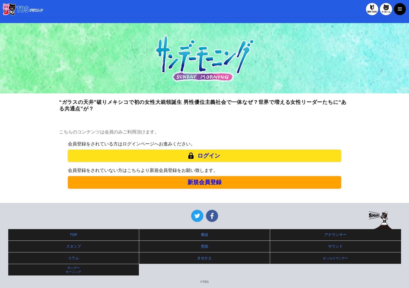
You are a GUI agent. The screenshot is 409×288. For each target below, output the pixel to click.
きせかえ (204, 258)
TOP (74, 235)
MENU (400, 9)
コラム (73, 258)
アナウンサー (335, 235)
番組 (204, 235)
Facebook (212, 216)
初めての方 (372, 9)
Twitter (197, 216)
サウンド (335, 246)
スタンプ (73, 246)
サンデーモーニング (73, 269)
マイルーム (386, 9)
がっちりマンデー (335, 258)
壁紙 (204, 246)
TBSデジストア (23, 9)
